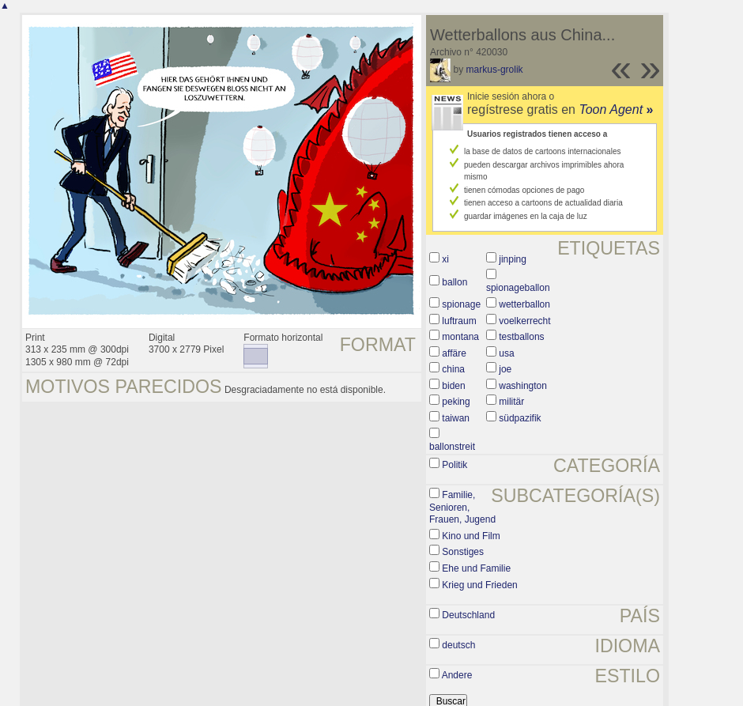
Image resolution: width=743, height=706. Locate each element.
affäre (454, 353)
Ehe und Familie (476, 568)
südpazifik (520, 418)
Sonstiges (463, 551)
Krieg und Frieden (479, 585)
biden (453, 385)
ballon (454, 282)
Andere (457, 675)
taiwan (456, 418)
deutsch (458, 645)
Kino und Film (471, 536)
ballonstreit (452, 446)
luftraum (459, 321)
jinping (512, 259)
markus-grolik (494, 69)
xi (445, 259)
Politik (454, 464)
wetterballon (524, 304)
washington (523, 385)
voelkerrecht (524, 321)
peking (456, 401)
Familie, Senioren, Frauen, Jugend (462, 507)
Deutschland (468, 615)
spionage (461, 304)
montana (460, 336)
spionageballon (518, 287)
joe (505, 369)
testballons (521, 336)
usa (506, 353)
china (453, 369)
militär (511, 401)
